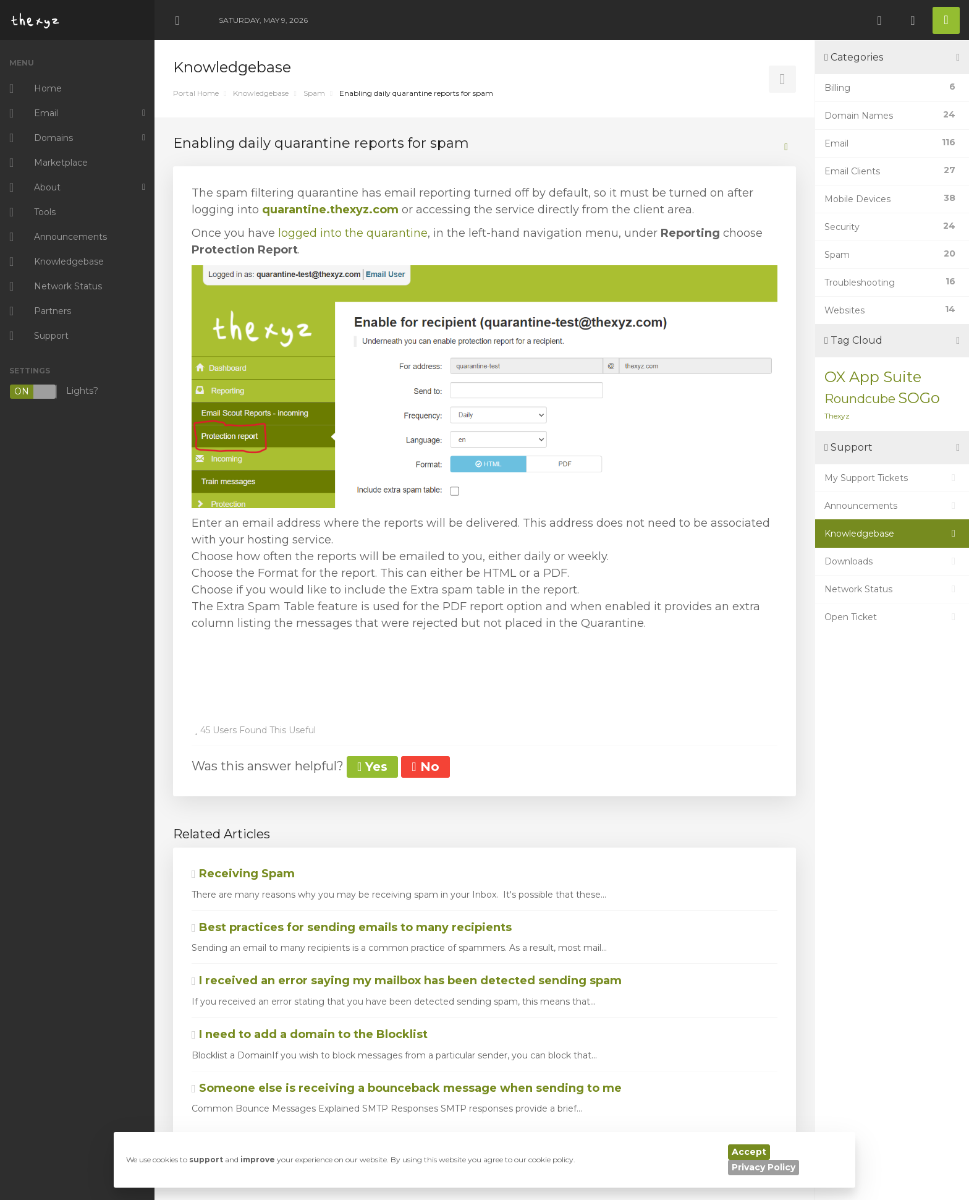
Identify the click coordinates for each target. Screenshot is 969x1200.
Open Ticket (892, 617)
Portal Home (196, 93)
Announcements (892, 505)
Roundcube (859, 398)
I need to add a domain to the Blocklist (310, 1034)
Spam (314, 93)
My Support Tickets (892, 477)
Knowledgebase (261, 93)
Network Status (892, 589)
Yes (372, 766)
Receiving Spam (243, 873)
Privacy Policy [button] (763, 1167)
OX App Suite (872, 377)
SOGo (919, 398)
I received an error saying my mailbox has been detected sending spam (407, 980)
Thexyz (837, 415)
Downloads (892, 561)
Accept (749, 1151)
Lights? (53, 391)
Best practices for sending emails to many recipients (352, 927)
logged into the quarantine (353, 233)
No (425, 766)
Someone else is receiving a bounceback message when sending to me (407, 1088)
